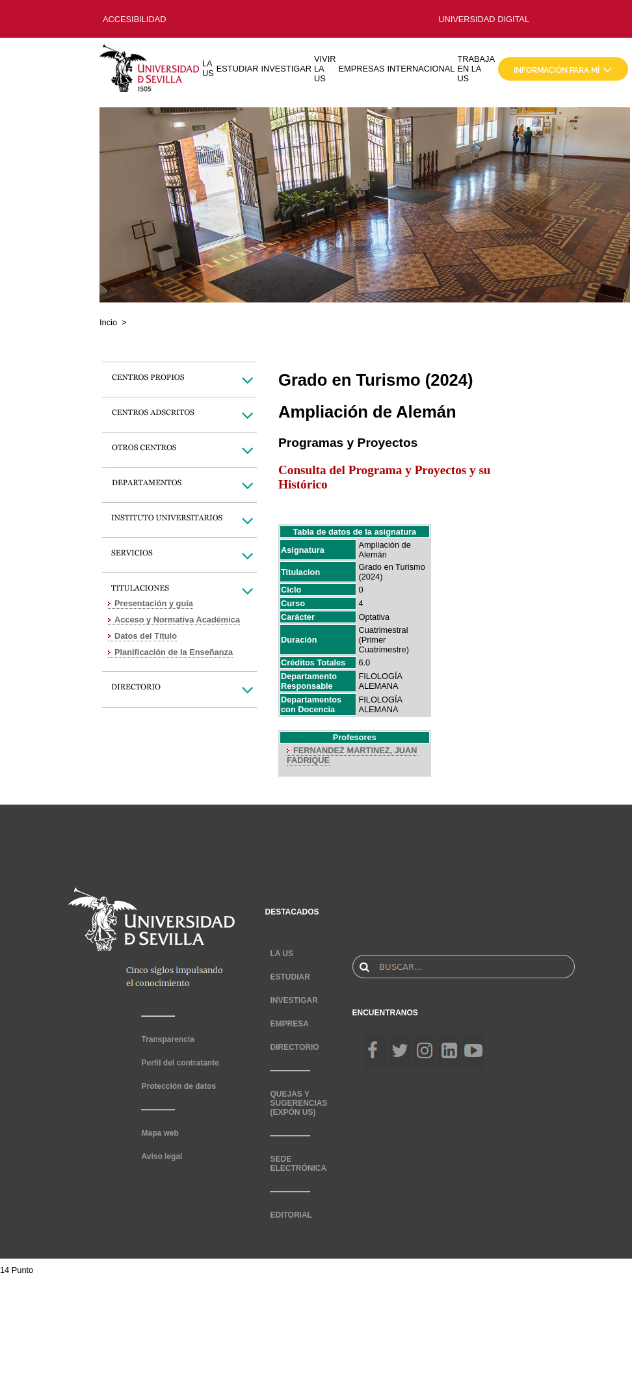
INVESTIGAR (286, 69)
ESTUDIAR (238, 69)
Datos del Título (145, 636)
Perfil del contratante (179, 1062)
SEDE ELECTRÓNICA (298, 1164)
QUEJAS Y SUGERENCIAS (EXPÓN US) (298, 1103)
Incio (108, 322)
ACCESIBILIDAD (134, 19)
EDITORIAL (290, 1215)
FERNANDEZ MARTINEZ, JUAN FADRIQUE (352, 755)
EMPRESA (289, 1023)
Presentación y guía (153, 603)
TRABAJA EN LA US (476, 68)
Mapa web (159, 1133)
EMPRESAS (361, 69)
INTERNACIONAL (421, 69)
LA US (208, 68)
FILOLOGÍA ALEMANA (380, 681)
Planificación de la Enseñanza (173, 652)
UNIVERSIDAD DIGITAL (483, 19)
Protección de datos (178, 1086)
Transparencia (167, 1039)
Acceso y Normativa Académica (177, 619)
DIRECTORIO (294, 1047)
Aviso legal (161, 1156)
